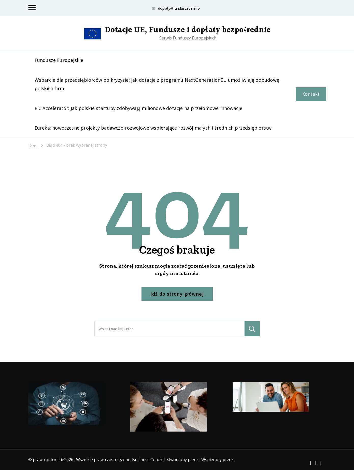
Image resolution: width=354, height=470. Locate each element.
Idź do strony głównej (177, 294)
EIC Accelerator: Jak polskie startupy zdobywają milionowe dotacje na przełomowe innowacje (139, 108)
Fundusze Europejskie (59, 60)
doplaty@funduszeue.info (179, 8)
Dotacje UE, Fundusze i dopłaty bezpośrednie (188, 30)
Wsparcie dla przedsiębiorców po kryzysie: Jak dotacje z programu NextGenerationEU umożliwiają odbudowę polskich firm (157, 84)
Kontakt (311, 94)
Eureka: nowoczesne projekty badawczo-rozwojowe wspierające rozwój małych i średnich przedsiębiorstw (153, 128)
